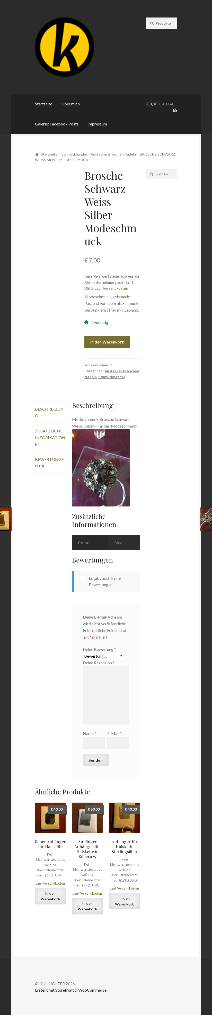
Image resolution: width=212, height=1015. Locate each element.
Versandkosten (115, 288)
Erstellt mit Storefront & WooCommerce (71, 989)
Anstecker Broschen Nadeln (113, 154)
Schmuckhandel (74, 154)
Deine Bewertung (99, 649)
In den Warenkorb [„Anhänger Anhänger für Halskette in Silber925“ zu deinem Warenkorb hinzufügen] (87, 906)
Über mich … (72, 103)
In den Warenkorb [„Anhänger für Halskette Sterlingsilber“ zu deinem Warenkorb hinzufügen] (124, 901)
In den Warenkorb (107, 341)
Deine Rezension (98, 662)
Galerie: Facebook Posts (56, 123)
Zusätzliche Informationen (50, 437)
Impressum (97, 123)
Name (89, 733)
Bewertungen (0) (49, 462)
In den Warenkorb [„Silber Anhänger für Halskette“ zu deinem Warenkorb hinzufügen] (50, 896)
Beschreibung (49, 412)
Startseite (43, 103)
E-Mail (114, 733)
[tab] (50, 412)
